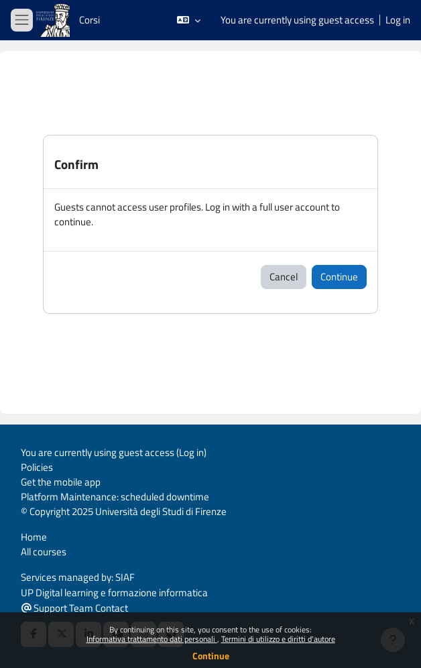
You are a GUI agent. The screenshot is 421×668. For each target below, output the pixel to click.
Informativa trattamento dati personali (151, 638)
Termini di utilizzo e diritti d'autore (278, 638)
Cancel (283, 276)
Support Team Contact (74, 608)
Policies (37, 467)
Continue (210, 656)
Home (34, 537)
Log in (397, 20)
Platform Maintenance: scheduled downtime (115, 496)
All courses (43, 551)
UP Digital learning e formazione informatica (114, 592)
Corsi (89, 19)
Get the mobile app (61, 482)
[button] (188, 20)
